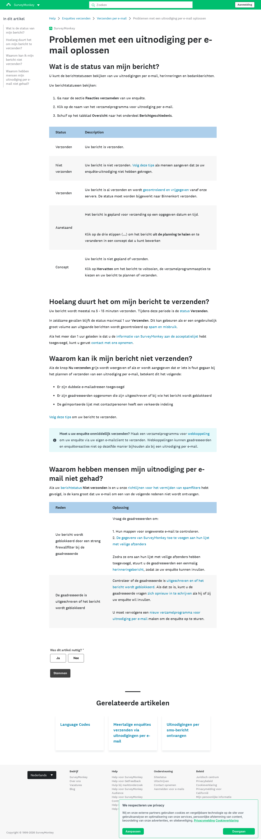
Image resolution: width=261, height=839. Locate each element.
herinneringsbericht (128, 569)
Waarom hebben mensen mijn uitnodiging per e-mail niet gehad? (18, 77)
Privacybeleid (204, 781)
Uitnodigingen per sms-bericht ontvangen (183, 730)
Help (52, 18)
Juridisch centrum (207, 777)
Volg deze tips (143, 165)
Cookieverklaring (227, 820)
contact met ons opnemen (112, 342)
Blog (72, 789)
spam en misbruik (163, 326)
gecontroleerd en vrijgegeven (166, 189)
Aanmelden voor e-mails (169, 789)
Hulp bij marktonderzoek (127, 785)
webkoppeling (198, 433)
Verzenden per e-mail (112, 18)
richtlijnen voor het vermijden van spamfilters (164, 487)
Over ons (75, 781)
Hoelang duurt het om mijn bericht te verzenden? (19, 44)
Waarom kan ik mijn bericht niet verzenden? (20, 59)
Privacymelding (204, 820)
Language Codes (75, 724)
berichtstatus (71, 487)
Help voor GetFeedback (126, 781)
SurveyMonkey (79, 777)
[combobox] (41, 775)
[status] (133, 440)
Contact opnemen (165, 785)
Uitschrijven (161, 781)
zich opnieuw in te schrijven (170, 593)
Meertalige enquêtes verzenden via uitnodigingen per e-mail (132, 733)
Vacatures (76, 785)
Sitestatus (160, 777)
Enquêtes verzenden (76, 18)
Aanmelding (245, 5)
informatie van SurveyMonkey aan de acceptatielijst (157, 336)
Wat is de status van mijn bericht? (20, 30)
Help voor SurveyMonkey (127, 777)
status (185, 311)
